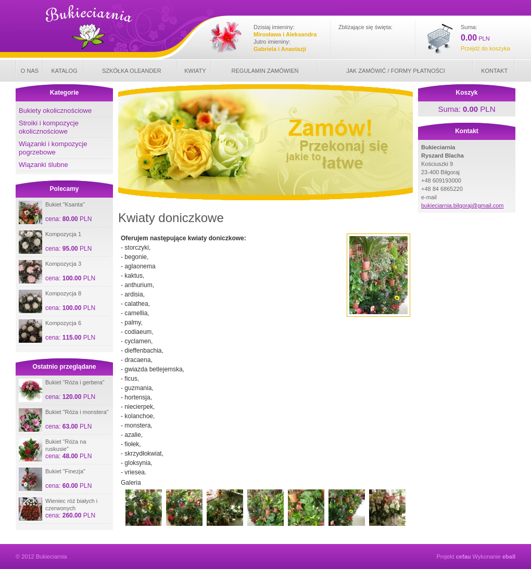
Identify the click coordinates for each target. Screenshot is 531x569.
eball (508, 556)
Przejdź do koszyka (485, 48)
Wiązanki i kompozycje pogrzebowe (53, 148)
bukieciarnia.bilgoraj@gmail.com (462, 205)
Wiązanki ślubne (43, 165)
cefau (463, 556)
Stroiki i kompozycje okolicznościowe (49, 127)
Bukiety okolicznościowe (55, 110)
